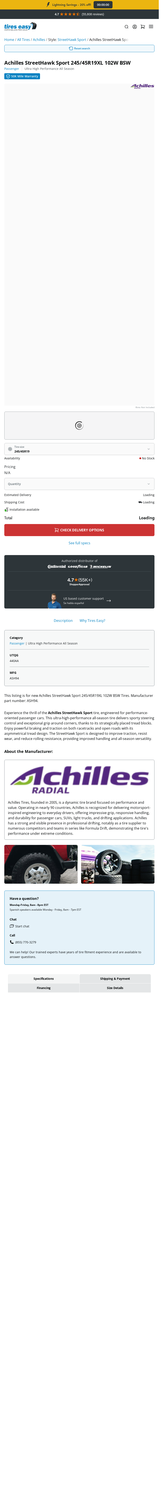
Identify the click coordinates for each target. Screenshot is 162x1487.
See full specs (79, 543)
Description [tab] (63, 620)
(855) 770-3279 (23, 942)
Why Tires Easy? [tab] (92, 620)
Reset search (79, 48)
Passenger (11, 69)
